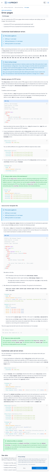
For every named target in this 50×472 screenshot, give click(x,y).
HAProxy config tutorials (8, 7)
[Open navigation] (2, 2)
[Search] (45, 2)
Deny (24, 468)
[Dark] (48, 2)
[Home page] (11, 2)
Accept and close (39, 468)
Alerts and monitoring (19, 7)
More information (31, 464)
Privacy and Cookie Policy (23, 464)
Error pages (27, 7)
